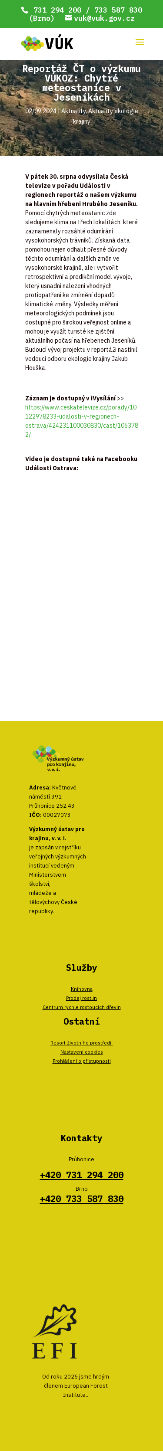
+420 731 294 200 (81, 1175)
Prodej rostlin (81, 998)
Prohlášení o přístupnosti (82, 1061)
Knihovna (82, 989)
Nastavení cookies (81, 1051)
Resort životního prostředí (81, 1042)
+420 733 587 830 (81, 1199)
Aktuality (73, 111)
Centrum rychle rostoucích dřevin (82, 1007)
